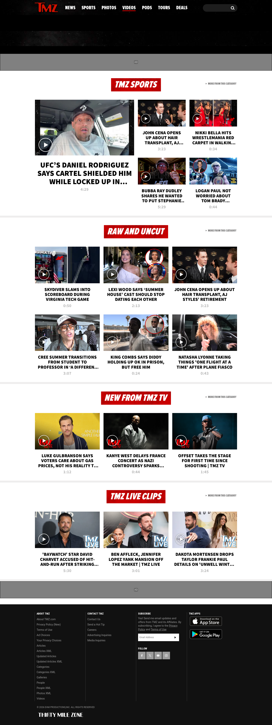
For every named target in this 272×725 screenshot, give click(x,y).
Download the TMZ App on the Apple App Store (206, 621)
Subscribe (175, 637)
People (41, 682)
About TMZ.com (46, 619)
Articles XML (44, 650)
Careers (92, 629)
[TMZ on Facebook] (38, 7)
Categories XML (46, 672)
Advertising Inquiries (99, 635)
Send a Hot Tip (96, 624)
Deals (221, 38)
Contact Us (93, 619)
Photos (105, 38)
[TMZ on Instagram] (57, 7)
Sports (72, 38)
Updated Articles (46, 656)
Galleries (42, 677)
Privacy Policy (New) (49, 624)
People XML (44, 687)
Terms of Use (44, 629)
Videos (137, 38)
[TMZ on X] (43, 7)
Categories (43, 666)
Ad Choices (43, 635)
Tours (193, 38)
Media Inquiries (96, 640)
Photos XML (44, 693)
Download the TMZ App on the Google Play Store (206, 634)
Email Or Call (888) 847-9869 (78, 23)
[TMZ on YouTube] (158, 655)
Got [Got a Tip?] (46, 23)
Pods (165, 38)
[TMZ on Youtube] (50, 7)
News (43, 38)
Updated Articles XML (49, 661)
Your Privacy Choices (49, 640)
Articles (41, 645)
